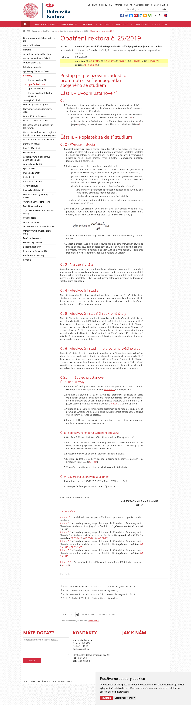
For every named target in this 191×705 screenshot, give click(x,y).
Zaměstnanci (142, 24)
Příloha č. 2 (65, 523)
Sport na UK (29, 168)
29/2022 (154, 61)
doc (91, 461)
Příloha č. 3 (65, 562)
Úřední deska (29, 217)
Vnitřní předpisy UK (37, 80)
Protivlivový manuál (33, 242)
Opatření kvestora (37, 88)
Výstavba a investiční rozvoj (36, 201)
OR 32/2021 (104, 538)
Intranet (118, 4)
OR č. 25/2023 (91, 64)
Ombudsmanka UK (32, 164)
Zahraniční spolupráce (34, 116)
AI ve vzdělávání (31, 185)
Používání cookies (32, 238)
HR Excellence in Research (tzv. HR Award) (38, 126)
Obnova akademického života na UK (39, 39)
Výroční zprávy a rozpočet (36, 104)
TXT (71, 614)
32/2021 (123, 61)
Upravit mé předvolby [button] (125, 698)
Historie (27, 49)
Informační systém (32, 181)
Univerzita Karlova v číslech (36, 58)
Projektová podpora (33, 206)
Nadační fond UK (31, 45)
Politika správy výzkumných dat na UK (38, 196)
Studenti (105, 24)
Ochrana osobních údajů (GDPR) (39, 226)
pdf (95, 461)
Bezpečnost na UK (32, 246)
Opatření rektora (50, 31)
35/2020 (110, 61)
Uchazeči (88, 24)
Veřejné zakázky (31, 222)
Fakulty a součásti (44, 24)
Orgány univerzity (32, 62)
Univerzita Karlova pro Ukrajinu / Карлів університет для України (39, 134)
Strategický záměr (32, 100)
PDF (64, 614)
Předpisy (103, 4)
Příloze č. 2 (116, 403)
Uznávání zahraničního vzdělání (39, 139)
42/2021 (138, 61)
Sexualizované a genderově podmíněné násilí (36, 158)
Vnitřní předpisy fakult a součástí (40, 94)
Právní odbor (93, 620)
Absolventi (122, 24)
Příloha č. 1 (66, 517)
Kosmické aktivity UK (33, 190)
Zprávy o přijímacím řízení (36, 71)
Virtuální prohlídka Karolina (37, 54)
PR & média (161, 24)
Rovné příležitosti (31, 148)
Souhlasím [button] (106, 698)
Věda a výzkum (69, 24)
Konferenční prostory (33, 255)
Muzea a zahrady (31, 172)
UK (25, 24)
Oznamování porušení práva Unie (37, 232)
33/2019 (95, 61)
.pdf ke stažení (67, 511)
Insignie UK (28, 177)
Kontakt (27, 259)
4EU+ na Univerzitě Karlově (36, 120)
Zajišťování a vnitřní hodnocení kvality (38, 212)
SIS (110, 4)
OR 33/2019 (76, 538)
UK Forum (92, 4)
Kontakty (155, 4)
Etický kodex (29, 152)
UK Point (128, 4)
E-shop (165, 4)
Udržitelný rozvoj (31, 143)
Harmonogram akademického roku (38, 110)
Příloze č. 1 (109, 389)
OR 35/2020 (90, 538)
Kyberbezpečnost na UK (35, 251)
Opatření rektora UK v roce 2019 (74, 31)
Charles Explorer (141, 4)
